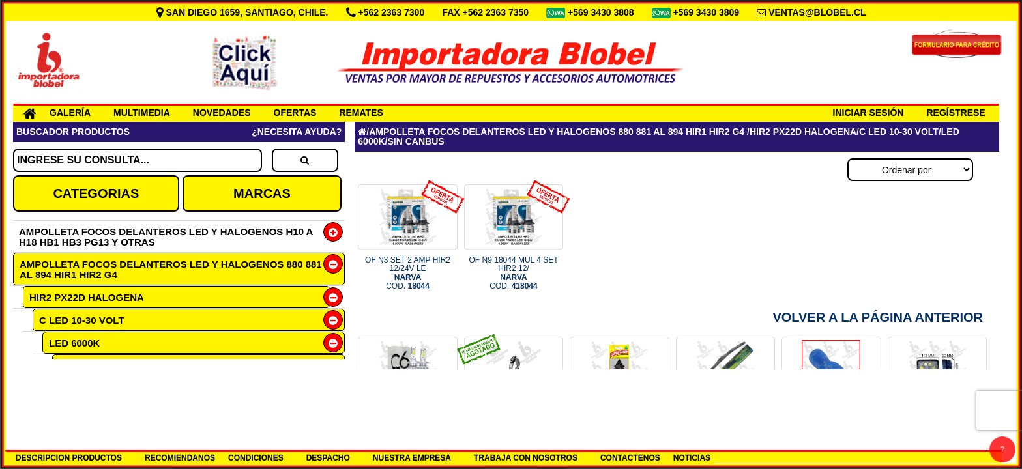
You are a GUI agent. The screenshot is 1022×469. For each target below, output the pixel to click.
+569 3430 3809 (707, 12)
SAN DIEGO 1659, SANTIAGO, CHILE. (243, 12)
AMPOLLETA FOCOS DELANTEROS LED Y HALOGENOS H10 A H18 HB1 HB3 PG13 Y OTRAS (166, 237)
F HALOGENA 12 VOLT (91, 387)
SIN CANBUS (89, 365)
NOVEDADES (222, 112)
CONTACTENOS (630, 457)
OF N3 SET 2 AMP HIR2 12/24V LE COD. (407, 273)
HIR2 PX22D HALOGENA (86, 297)
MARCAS (262, 193)
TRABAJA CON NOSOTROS (525, 457)
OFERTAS (295, 112)
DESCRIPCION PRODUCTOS (69, 457)
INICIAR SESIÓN (868, 112)
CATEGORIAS (96, 193)
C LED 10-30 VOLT (81, 320)
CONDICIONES (256, 457)
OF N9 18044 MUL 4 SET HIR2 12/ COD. (514, 273)
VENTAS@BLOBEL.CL (817, 12)
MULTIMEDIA (141, 112)
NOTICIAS (691, 457)
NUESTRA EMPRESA (412, 457)
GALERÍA (70, 112)
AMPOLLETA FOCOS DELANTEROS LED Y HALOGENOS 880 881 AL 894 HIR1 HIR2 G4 (171, 269)
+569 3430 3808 (602, 12)
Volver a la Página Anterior (877, 317)
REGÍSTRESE (955, 112)
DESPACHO (328, 457)
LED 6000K (74, 342)
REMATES (361, 112)
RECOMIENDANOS (180, 457)
